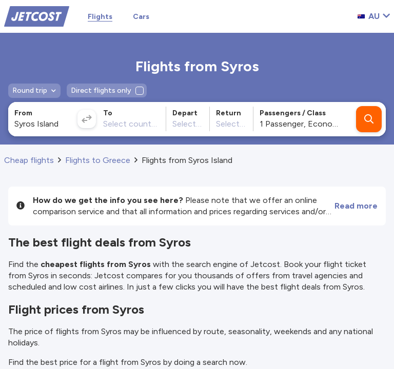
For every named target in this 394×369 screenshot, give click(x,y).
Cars (141, 16)
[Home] (36, 15)
